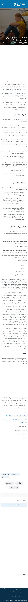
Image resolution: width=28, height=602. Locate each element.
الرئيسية (24, 10)
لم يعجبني (9, 483)
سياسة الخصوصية (7, 591)
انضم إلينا (14, 591)
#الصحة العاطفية (5, 474)
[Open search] (3, 4)
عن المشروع (22, 589)
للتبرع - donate (15, 589)
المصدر (25, 438)
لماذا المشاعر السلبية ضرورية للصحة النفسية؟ (16, 416)
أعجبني (19, 483)
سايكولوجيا (20, 10)
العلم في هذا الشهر (7, 589)
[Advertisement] (14, 64)
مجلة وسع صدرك (21, 591)
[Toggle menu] (23, 4)
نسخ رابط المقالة (14, 487)
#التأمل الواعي (5, 477)
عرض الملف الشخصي (13, 505)
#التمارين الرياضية (15, 474)
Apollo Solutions (5, 600)
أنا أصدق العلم (11, 600)
